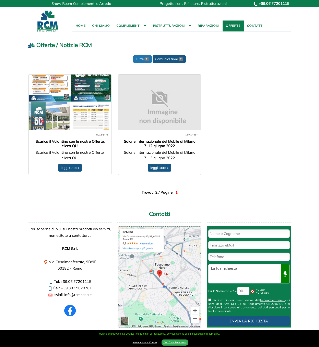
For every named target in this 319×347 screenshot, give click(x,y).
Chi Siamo (101, 26)
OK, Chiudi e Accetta (174, 342)
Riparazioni (208, 26)
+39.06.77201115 (274, 3)
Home (81, 26)
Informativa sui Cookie (145, 342)
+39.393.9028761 (76, 288)
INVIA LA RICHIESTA (249, 321)
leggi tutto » (70, 167)
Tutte (142, 59)
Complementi (128, 26)
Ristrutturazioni (169, 26)
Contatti (255, 26)
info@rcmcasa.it (78, 294)
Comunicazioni (169, 59)
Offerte (233, 26)
